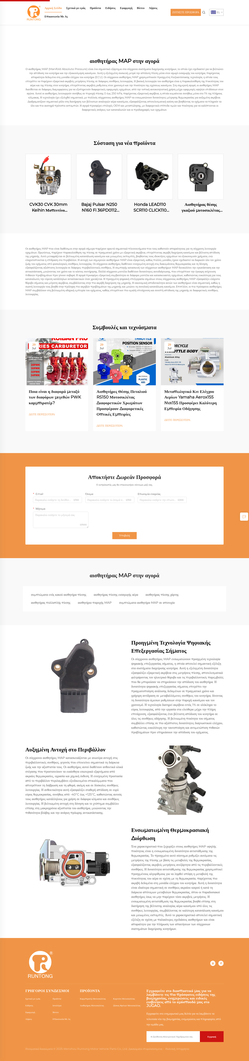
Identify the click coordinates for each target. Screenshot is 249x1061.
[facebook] (221, 963)
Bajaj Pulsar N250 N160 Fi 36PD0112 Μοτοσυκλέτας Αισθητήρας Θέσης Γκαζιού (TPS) (99, 207)
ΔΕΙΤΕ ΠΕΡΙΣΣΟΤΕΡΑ (42, 414)
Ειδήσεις (110, 8)
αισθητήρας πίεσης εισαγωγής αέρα (116, 595)
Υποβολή (124, 535)
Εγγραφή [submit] (212, 1036)
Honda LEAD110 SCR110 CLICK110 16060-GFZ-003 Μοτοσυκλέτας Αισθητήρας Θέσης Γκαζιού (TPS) (150, 207)
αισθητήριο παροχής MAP (95, 603)
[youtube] (212, 963)
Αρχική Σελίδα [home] (53, 8)
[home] (33, 12)
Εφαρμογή (126, 8)
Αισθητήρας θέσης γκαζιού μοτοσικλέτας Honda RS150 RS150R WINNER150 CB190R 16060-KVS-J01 (200, 207)
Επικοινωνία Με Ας (56, 16)
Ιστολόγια (57, 1005)
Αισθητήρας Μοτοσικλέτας (92, 1005)
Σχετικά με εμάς (76, 8)
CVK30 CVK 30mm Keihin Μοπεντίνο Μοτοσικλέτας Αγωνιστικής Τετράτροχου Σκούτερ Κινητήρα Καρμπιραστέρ (48, 207)
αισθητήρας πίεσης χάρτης (162, 595)
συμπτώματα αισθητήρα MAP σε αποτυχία (147, 603)
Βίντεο (140, 8)
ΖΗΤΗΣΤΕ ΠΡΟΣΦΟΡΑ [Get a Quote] (185, 12)
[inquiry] (244, 517)
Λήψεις (153, 8)
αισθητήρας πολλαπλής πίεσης (50, 603)
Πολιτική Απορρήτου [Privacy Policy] (177, 1048)
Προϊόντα (95, 8)
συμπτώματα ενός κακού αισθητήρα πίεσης (58, 595)
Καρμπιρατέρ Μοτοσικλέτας (93, 998)
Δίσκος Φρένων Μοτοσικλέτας (126, 1005)
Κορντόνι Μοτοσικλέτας (124, 998)
